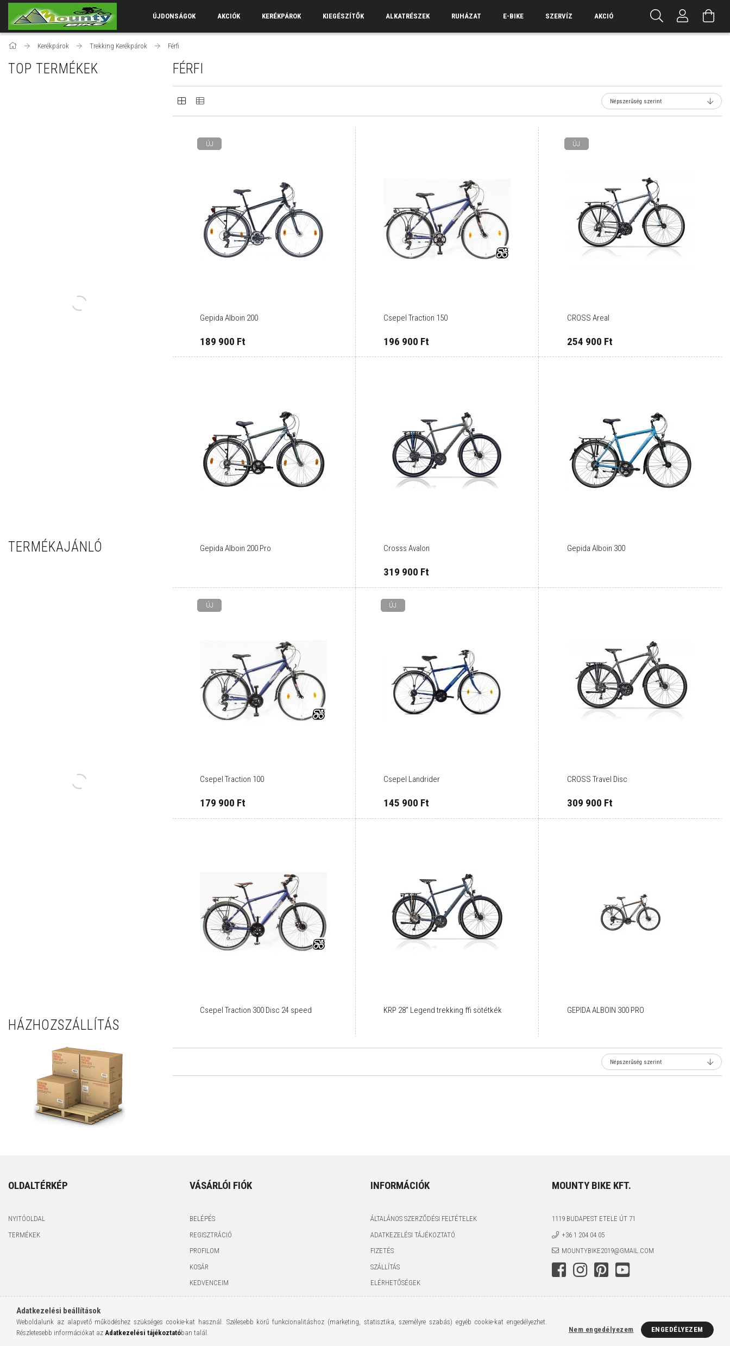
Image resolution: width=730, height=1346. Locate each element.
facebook (559, 1270)
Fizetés (382, 1251)
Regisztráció (211, 1235)
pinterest (601, 1270)
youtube (622, 1270)
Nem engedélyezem (601, 1329)
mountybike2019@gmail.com (608, 1251)
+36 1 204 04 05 (583, 1235)
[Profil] (683, 16)
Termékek (24, 1235)
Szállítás (385, 1267)
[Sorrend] (661, 101)
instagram (580, 1270)
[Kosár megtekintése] (709, 16)
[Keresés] (657, 16)
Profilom (204, 1251)
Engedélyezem (677, 1329)
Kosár (199, 1267)
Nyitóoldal (26, 1218)
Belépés (202, 1218)
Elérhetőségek (395, 1283)
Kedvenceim (209, 1283)
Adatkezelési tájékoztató (412, 1235)
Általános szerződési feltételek (423, 1218)
